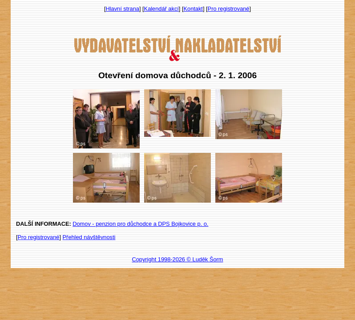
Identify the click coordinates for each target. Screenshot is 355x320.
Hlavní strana (122, 8)
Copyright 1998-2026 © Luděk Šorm (177, 259)
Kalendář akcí (161, 8)
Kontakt (193, 8)
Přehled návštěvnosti (89, 237)
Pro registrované (229, 8)
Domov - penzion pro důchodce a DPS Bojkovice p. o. (140, 223)
